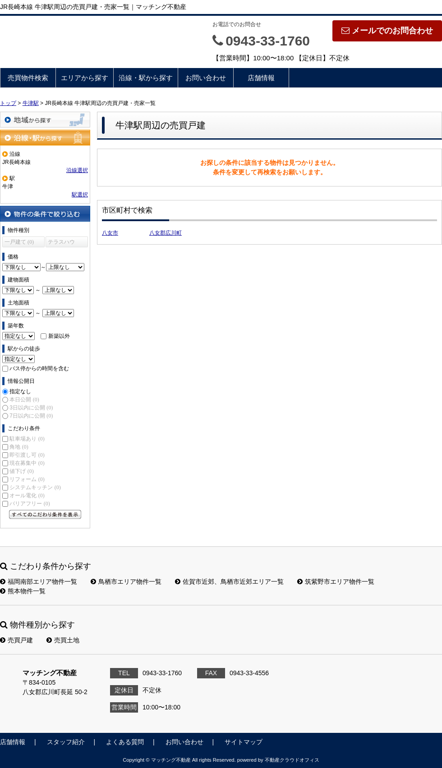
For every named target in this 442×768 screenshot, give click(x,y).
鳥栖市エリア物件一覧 (126, 581)
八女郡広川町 (165, 233)
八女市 (110, 233)
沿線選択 (77, 170)
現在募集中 (26, 463)
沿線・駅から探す (146, 78)
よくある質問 (125, 741)
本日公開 (24, 399)
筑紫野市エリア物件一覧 (335, 581)
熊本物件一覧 (23, 591)
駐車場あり (26, 439)
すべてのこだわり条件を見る (45, 514)
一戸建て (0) (19, 242)
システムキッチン (34, 487)
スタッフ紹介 (66, 741)
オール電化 (26, 495)
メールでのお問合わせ (387, 30)
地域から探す (45, 119)
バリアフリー (29, 503)
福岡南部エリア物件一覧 (38, 581)
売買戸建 (16, 640)
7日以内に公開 (31, 416)
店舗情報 (261, 78)
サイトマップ (243, 741)
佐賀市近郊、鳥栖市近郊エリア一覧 (229, 581)
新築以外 (59, 336)
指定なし (20, 391)
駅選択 (80, 194)
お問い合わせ (205, 78)
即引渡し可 (26, 455)
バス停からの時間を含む (39, 368)
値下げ (21, 471)
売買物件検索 (28, 78)
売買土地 (62, 640)
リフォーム (26, 479)
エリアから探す (84, 78)
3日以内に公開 (31, 407)
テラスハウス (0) (61, 243)
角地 (18, 447)
